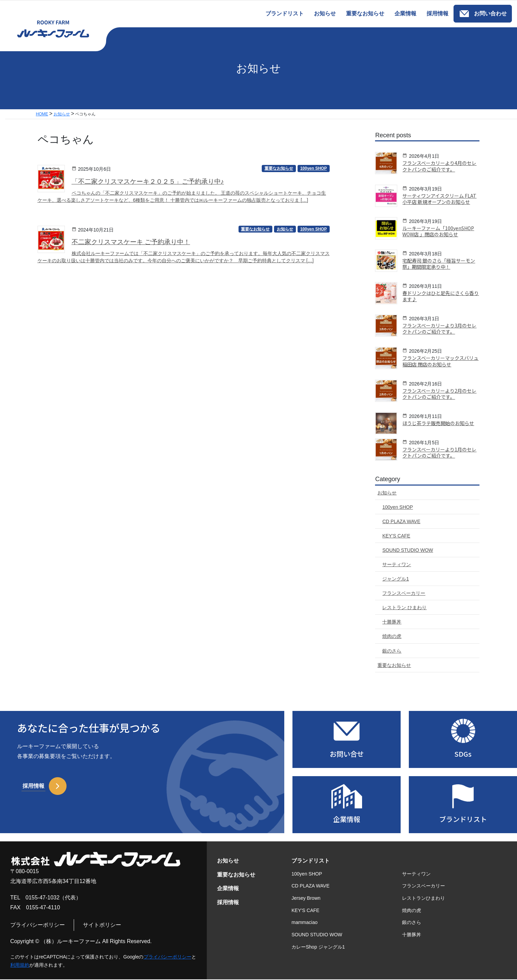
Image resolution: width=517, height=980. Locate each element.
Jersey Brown (305, 898)
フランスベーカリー (423, 886)
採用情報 (228, 903)
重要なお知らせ (236, 875)
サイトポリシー (102, 925)
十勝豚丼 (411, 935)
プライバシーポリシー (37, 925)
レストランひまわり (423, 898)
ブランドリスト (310, 861)
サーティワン (416, 874)
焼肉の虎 (411, 910)
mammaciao (304, 923)
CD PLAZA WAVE (310, 886)
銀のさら (411, 923)
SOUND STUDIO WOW (316, 935)
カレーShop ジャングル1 (318, 947)
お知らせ (228, 861)
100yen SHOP (306, 874)
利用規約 (19, 965)
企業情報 (228, 889)
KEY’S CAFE (305, 910)
